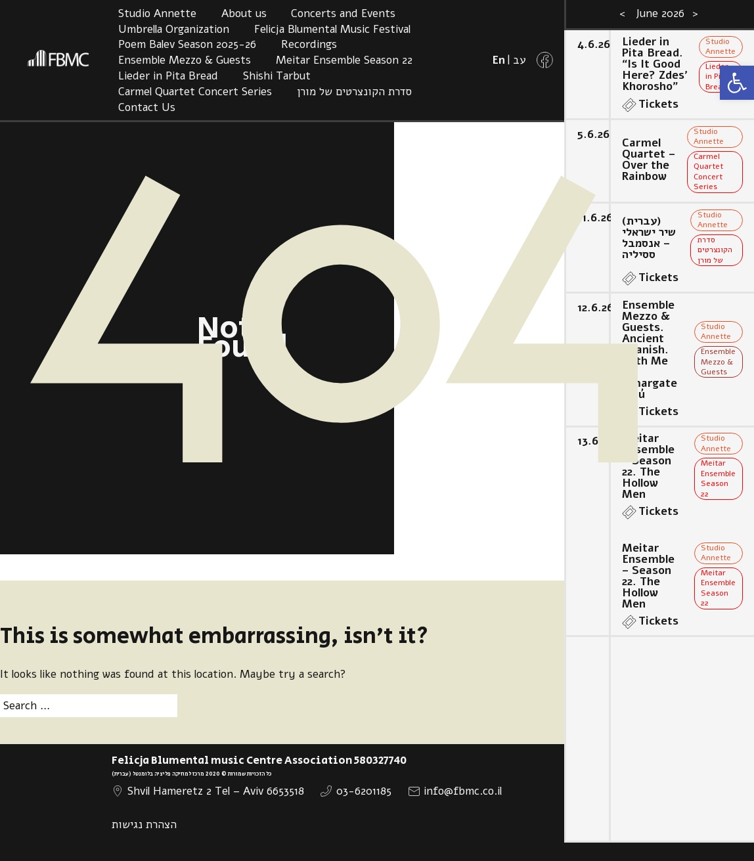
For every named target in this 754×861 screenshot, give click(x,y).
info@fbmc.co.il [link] (463, 791)
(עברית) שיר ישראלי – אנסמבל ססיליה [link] (649, 237)
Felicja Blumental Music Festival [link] (332, 29)
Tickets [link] (658, 104)
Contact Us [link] (146, 107)
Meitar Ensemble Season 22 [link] (344, 60)
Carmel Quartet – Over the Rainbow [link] (648, 159)
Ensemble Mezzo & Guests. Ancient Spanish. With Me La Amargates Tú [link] (649, 350)
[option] (659, 430)
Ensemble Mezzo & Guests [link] (184, 60)
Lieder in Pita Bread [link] (168, 75)
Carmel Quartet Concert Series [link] (195, 91)
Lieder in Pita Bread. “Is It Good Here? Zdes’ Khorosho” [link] (654, 64)
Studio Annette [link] (157, 13)
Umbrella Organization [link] (173, 29)
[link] (737, 83)
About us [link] (244, 13)
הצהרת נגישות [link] (144, 824)
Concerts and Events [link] (343, 13)
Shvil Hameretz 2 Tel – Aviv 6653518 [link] (215, 791)
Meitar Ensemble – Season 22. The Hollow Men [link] (648, 466)
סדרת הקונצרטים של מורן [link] (354, 91)
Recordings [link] (309, 44)
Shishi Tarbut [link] (277, 75)
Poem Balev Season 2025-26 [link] (187, 44)
